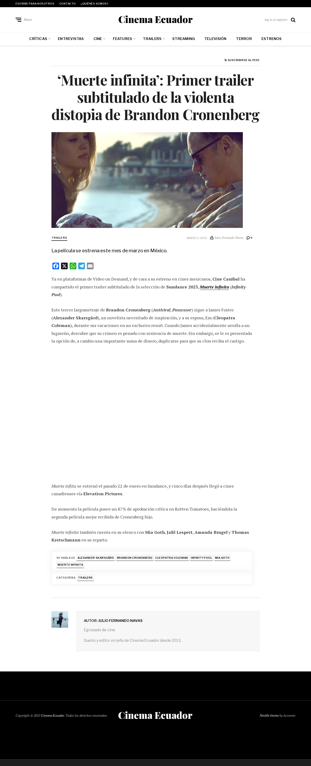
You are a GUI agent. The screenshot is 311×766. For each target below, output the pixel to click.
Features (122, 39)
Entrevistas (71, 39)
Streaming (183, 39)
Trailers (152, 39)
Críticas (38, 39)
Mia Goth (222, 557)
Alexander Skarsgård (96, 557)
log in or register (276, 19)
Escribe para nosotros (35, 3)
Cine (98, 39)
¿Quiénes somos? (94, 3)
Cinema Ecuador (155, 19)
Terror (244, 39)
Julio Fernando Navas (120, 621)
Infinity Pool (201, 557)
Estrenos (271, 39)
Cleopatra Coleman (172, 557)
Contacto (67, 3)
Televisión (215, 39)
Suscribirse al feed (242, 60)
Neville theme (269, 715)
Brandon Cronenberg (134, 557)
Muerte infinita (215, 287)
